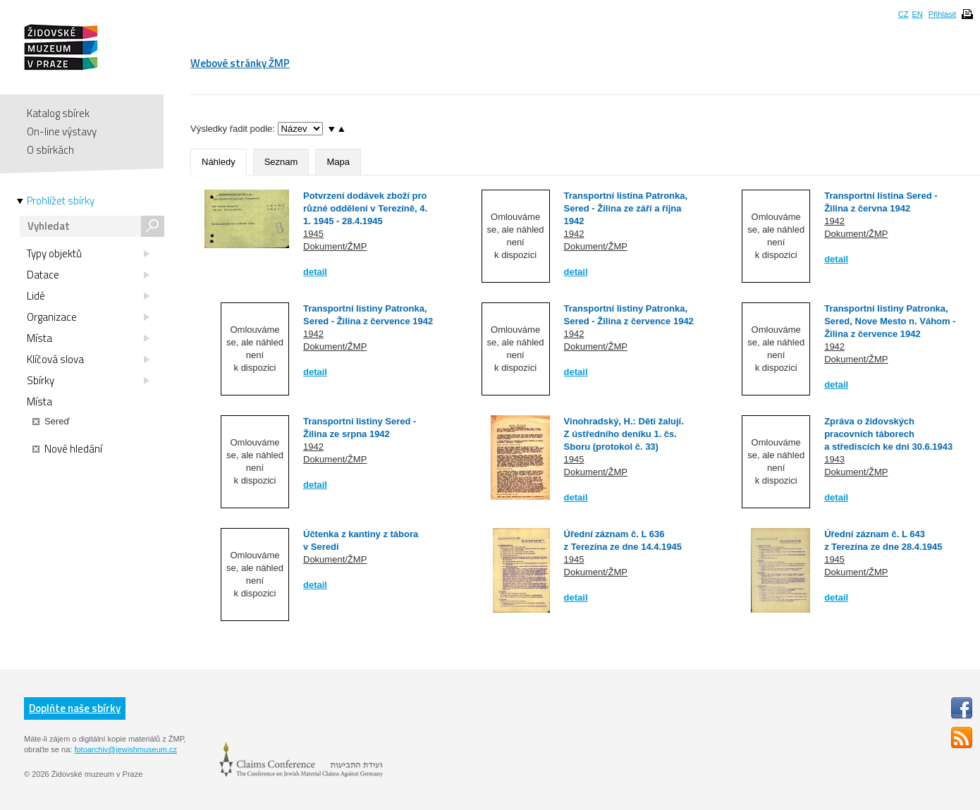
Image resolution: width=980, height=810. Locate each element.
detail (315, 271)
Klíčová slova (88, 359)
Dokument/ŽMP (335, 246)
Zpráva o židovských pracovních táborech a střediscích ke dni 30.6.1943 (888, 434)
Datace (88, 275)
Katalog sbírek (58, 113)
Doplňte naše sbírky (75, 708)
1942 (574, 233)
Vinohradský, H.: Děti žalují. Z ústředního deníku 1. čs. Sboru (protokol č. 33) (624, 434)
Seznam (281, 162)
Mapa (338, 162)
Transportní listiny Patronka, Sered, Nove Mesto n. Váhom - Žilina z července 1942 (889, 321)
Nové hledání (67, 449)
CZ (903, 14)
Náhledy (218, 162)
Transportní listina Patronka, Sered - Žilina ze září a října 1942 (626, 208)
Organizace (88, 317)
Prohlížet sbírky (60, 201)
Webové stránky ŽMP (240, 63)
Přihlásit (942, 14)
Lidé (88, 296)
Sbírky (88, 380)
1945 (313, 233)
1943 (834, 459)
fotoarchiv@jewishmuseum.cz (125, 749)
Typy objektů (88, 253)
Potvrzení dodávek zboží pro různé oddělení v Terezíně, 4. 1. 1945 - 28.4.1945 (365, 208)
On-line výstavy (62, 131)
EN (917, 14)
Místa (88, 338)
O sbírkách (50, 150)
